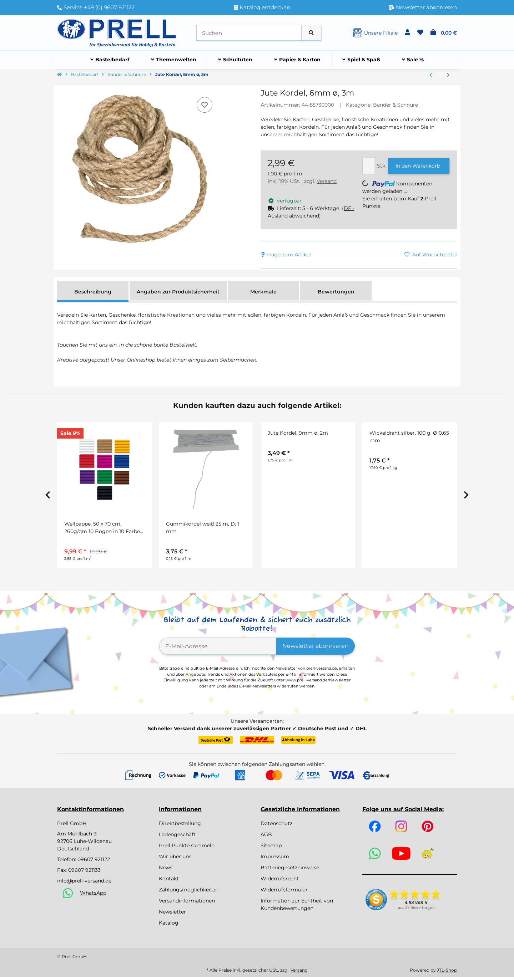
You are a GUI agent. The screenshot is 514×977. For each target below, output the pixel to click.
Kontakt (169, 878)
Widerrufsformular (284, 889)
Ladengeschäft (177, 834)
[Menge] (368, 166)
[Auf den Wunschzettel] (204, 105)
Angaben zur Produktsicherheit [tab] (178, 291)
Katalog (168, 923)
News (165, 867)
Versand (327, 181)
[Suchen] (249, 33)
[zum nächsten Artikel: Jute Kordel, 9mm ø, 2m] (448, 75)
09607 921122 (93, 859)
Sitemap (271, 845)
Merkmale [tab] (263, 291)
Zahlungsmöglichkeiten (188, 889)
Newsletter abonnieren (315, 646)
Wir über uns (175, 856)
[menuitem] (110, 60)
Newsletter (172, 912)
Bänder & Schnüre (395, 105)
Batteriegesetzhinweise (290, 867)
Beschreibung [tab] (92, 291)
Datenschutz (276, 823)
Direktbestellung (180, 823)
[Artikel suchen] (311, 33)
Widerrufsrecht (280, 878)
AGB (266, 834)
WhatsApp (93, 893)
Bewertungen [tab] (336, 291)
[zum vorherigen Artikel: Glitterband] (430, 75)
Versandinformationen (187, 900)
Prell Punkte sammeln (187, 845)
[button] (407, 32)
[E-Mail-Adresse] (218, 646)
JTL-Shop (447, 970)
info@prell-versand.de (84, 881)
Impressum (275, 856)
